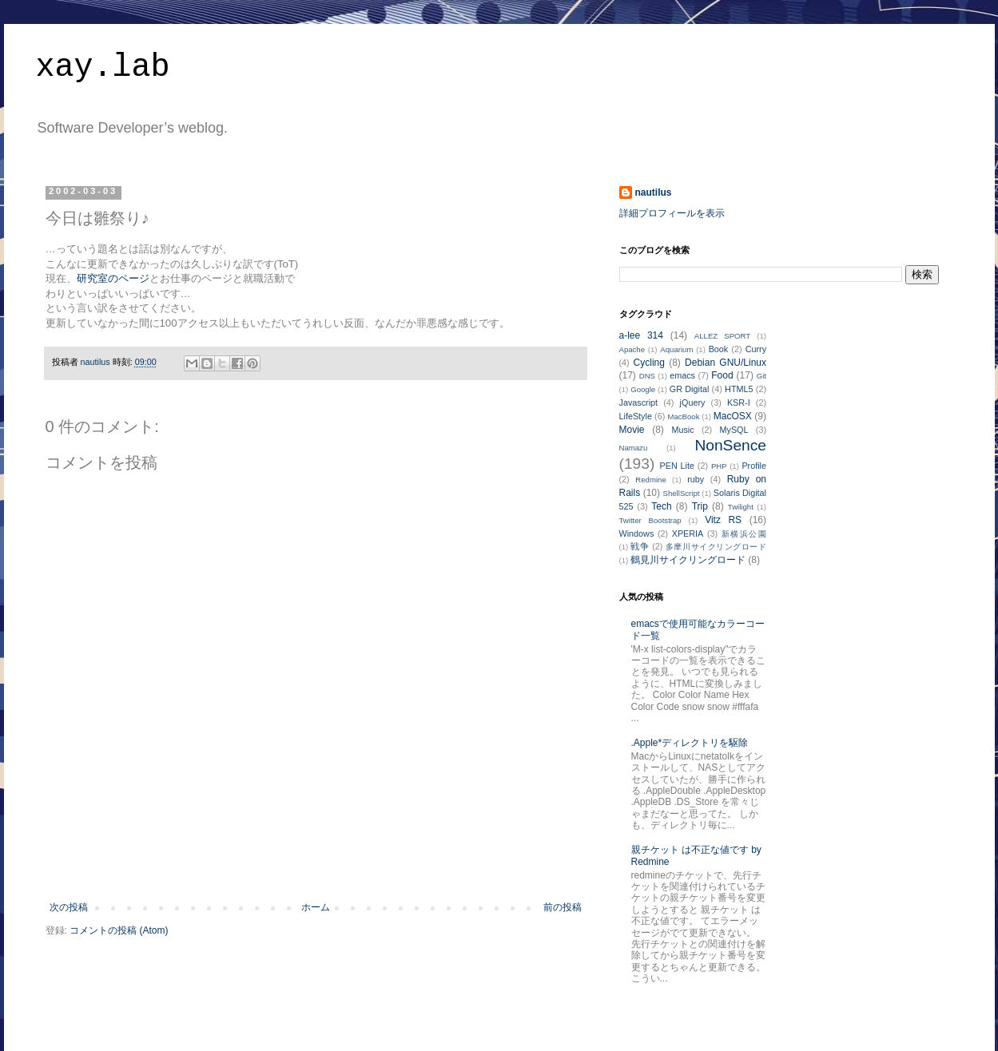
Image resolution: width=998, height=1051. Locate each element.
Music (682, 429)
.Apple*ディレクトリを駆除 (690, 742)
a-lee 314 (641, 335)
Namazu (633, 447)
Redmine (650, 479)
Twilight (740, 506)
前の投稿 (562, 907)
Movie (632, 429)
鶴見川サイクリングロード (688, 559)
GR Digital (690, 389)
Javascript (638, 402)
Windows (636, 533)
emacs (682, 375)
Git (761, 375)
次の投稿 (69, 907)
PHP (719, 466)
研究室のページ (113, 278)
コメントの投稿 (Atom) (119, 930)
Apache (632, 349)
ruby (695, 479)
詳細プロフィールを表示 (672, 213)
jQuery (693, 402)
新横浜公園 (744, 533)
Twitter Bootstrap (650, 520)
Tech (661, 506)
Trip (700, 506)
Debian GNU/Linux (725, 362)
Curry (756, 349)
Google (642, 389)
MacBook (683, 416)
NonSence (730, 445)
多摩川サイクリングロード (716, 546)
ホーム (315, 907)
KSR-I (738, 402)
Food (722, 375)
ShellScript (681, 493)
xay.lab (103, 67)
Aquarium (676, 349)
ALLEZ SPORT (722, 335)
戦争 (639, 546)
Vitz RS (723, 520)
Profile (754, 465)
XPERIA (688, 533)
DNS (647, 375)
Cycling (649, 362)
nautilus (653, 192)
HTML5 (739, 389)
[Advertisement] (316, 858)
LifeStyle (635, 416)
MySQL (734, 429)
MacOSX (733, 416)
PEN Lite (676, 465)
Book (719, 349)
